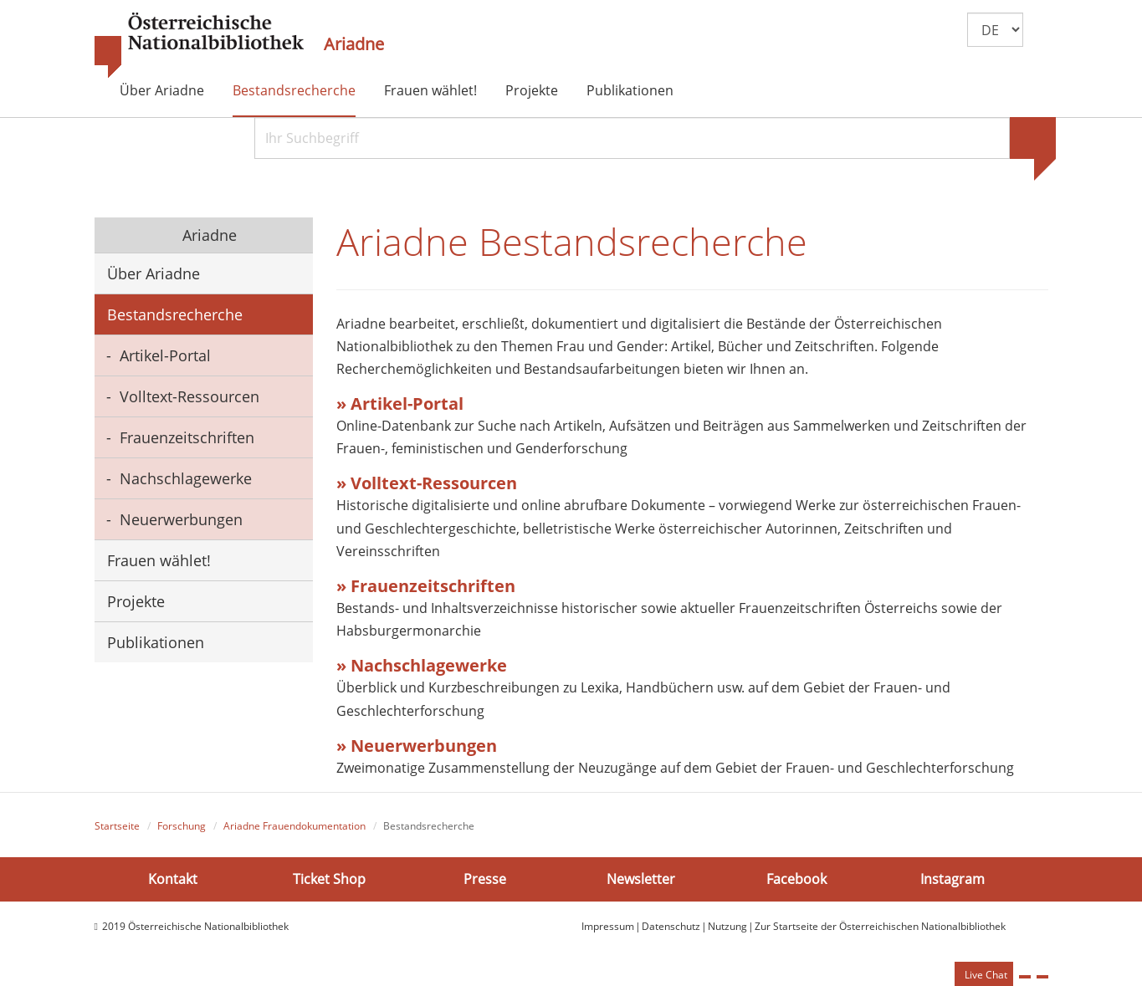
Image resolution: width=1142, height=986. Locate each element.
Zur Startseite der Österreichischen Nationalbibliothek (880, 926)
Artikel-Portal (165, 355)
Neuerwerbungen (181, 519)
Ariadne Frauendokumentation (294, 826)
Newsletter (641, 879)
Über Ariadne (162, 90)
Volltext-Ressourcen (189, 396)
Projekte (531, 90)
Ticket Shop (329, 879)
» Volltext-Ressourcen (426, 483)
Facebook (796, 879)
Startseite (117, 826)
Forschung (181, 826)
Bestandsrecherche (294, 90)
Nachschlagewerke (186, 478)
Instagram (952, 879)
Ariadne (354, 44)
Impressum (607, 926)
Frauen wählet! (430, 90)
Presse (484, 879)
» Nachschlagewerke (423, 665)
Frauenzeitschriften (187, 437)
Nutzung (727, 926)
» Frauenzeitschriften (425, 586)
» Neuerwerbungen (416, 745)
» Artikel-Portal (399, 403)
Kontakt (172, 879)
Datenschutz (671, 926)
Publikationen (629, 90)
